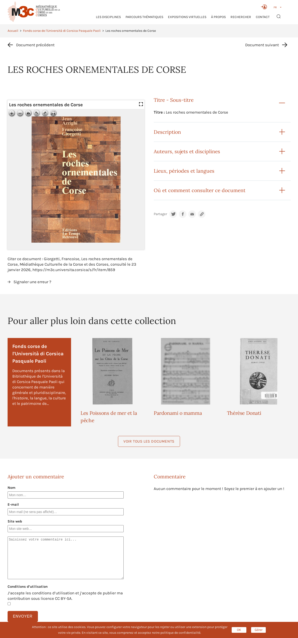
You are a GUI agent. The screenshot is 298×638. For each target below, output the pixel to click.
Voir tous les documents (149, 441)
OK (239, 630)
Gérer (258, 630)
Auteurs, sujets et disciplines (187, 151)
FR (275, 7)
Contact (263, 17)
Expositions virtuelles (187, 17)
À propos (218, 17)
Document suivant (262, 44)
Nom (11, 487)
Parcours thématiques (144, 17)
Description (167, 132)
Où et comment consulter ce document (199, 190)
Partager (160, 214)
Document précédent (35, 44)
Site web (15, 521)
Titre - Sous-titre (174, 100)
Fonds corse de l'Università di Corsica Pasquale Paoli (62, 31)
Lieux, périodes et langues (184, 171)
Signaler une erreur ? (32, 281)
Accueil (13, 31)
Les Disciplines (108, 17)
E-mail (13, 504)
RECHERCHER (240, 17)
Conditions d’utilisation (28, 586)
